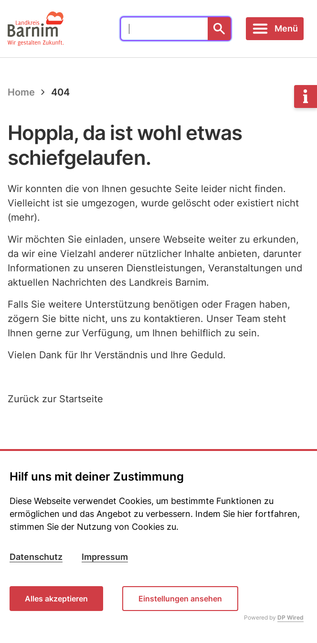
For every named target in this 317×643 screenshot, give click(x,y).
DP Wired (290, 617)
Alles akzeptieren (56, 598)
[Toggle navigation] (275, 28)
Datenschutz (36, 557)
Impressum (105, 557)
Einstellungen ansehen (180, 598)
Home (21, 92)
